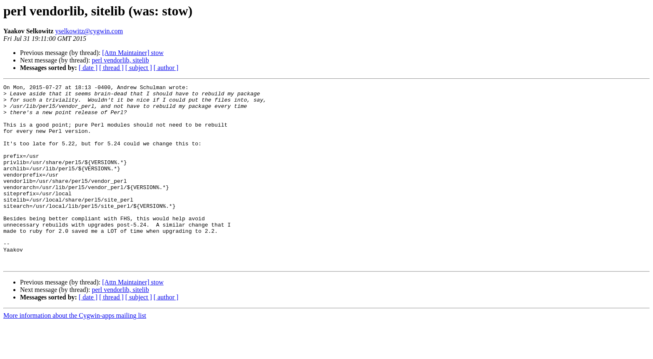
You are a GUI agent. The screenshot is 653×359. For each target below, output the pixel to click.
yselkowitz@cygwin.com (89, 31)
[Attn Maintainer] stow (133, 52)
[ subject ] (138, 67)
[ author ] (166, 67)
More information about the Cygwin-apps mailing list (74, 351)
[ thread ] (111, 67)
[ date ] (88, 67)
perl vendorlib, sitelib (120, 60)
